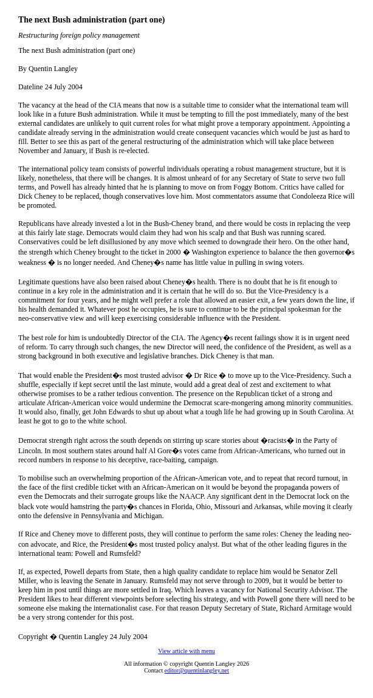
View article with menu (186, 651)
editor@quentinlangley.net (197, 670)
